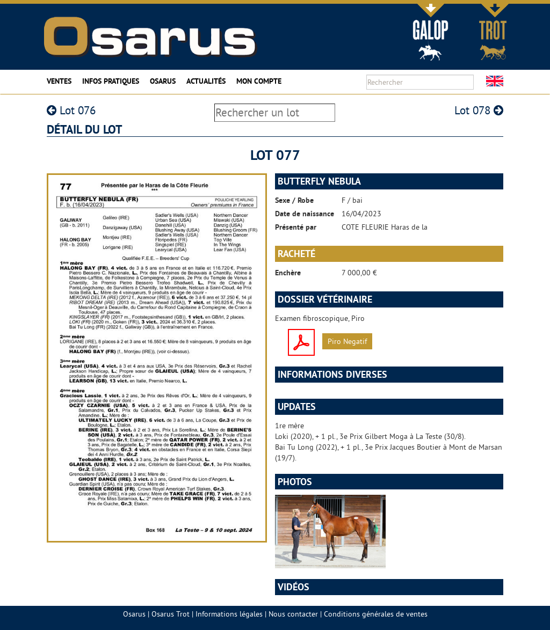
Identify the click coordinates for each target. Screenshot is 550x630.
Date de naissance (304, 213)
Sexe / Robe (294, 200)
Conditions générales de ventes (376, 614)
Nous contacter (293, 614)
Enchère (288, 272)
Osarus (163, 81)
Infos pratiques (110, 81)
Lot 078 (478, 110)
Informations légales (229, 614)
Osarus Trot (170, 614)
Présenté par (295, 227)
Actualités (206, 81)
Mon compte (258, 81)
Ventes (59, 81)
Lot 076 (71, 110)
